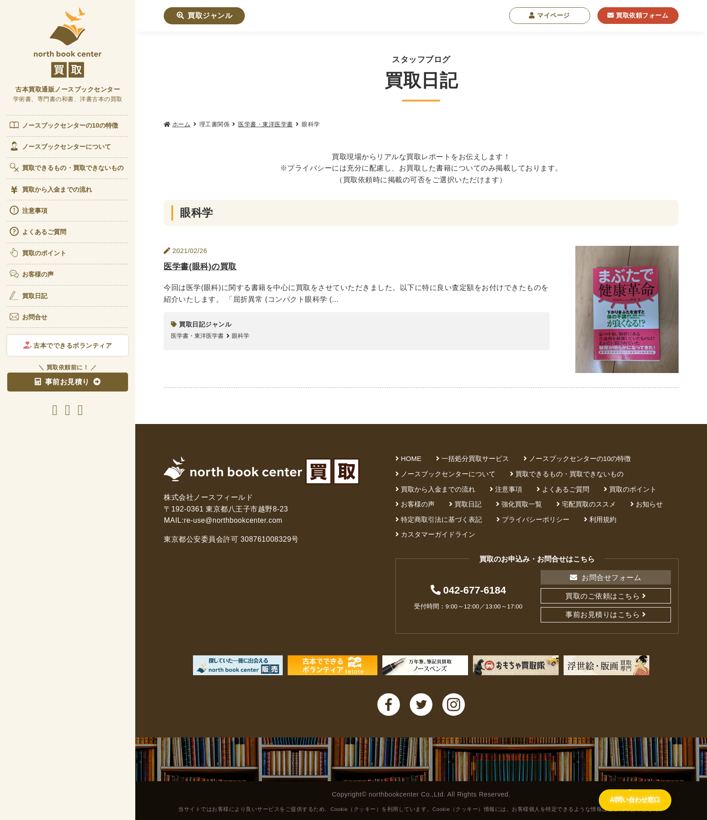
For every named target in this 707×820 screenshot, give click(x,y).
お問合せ (28, 316)
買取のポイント (38, 252)
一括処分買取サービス (475, 458)
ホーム (181, 124)
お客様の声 (31, 273)
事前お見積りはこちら (602, 614)
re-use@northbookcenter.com (234, 520)
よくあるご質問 (38, 231)
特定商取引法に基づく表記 (441, 519)
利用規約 (602, 519)
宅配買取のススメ (589, 504)
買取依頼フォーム (637, 15)
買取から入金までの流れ (50, 189)
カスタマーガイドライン (438, 534)
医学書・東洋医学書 (265, 124)
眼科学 (240, 335)
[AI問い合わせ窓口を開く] (627, 799)
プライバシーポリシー (535, 519)
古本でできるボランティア (67, 345)
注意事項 (28, 210)
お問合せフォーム (605, 577)
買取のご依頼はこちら (602, 596)
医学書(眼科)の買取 (202, 266)
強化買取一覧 (521, 504)
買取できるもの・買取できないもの (66, 167)
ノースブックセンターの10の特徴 (64, 124)
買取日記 (28, 295)
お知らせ (649, 504)
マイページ (549, 15)
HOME (411, 458)
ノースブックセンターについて (60, 146)
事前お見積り (62, 382)
